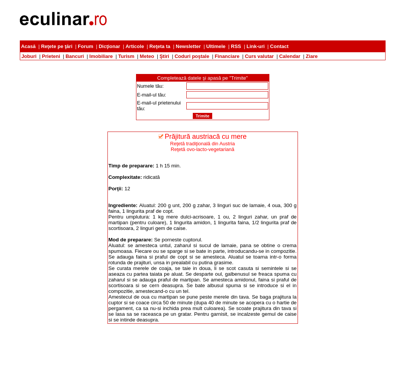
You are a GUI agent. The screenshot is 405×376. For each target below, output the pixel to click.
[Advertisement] (247, 20)
